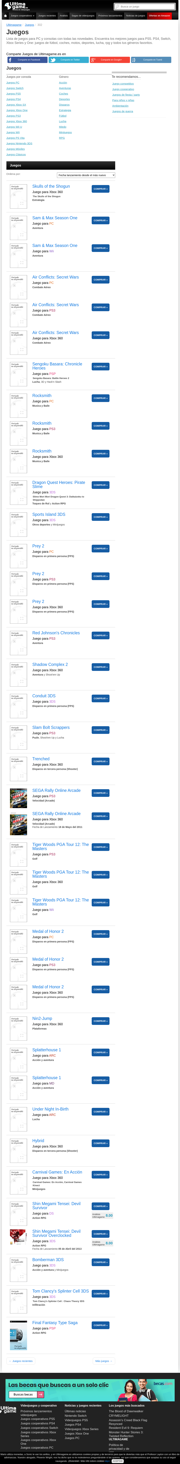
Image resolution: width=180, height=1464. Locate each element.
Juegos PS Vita (15, 137)
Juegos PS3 (13, 115)
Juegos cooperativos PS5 (38, 1419)
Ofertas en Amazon (159, 15)
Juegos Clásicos (16, 154)
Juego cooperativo (123, 89)
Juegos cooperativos (23, 15)
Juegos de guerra (122, 111)
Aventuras (65, 88)
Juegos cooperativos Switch (39, 1428)
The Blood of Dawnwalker (126, 1411)
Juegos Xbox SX (16, 104)
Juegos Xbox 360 (16, 121)
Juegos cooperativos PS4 (38, 1423)
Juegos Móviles (15, 148)
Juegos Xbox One (17, 110)
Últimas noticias (75, 1411)
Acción (63, 82)
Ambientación (120, 105)
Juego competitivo (123, 83)
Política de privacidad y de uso (119, 1448)
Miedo (62, 126)
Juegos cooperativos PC (37, 1447)
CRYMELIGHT (119, 1415)
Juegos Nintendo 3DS (19, 143)
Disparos (64, 104)
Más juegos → (104, 1360)
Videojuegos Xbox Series (82, 1429)
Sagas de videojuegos (83, 15)
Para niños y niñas (123, 100)
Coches (63, 93)
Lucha (62, 121)
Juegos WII (13, 132)
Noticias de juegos (135, 15)
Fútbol (63, 115)
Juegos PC (12, 82)
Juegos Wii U (14, 126)
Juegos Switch (15, 88)
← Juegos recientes (21, 1360)
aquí (107, 1461)
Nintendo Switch (76, 1415)
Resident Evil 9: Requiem (126, 1428)
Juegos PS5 (13, 93)
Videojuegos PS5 (76, 1420)
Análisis (64, 15)
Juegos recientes (47, 15)
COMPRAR (100, 189)
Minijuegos (65, 132)
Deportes (64, 99)
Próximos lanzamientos (110, 15)
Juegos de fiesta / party (126, 94)
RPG (62, 137)
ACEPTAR (118, 1461)
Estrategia (65, 110)
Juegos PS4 (13, 99)
